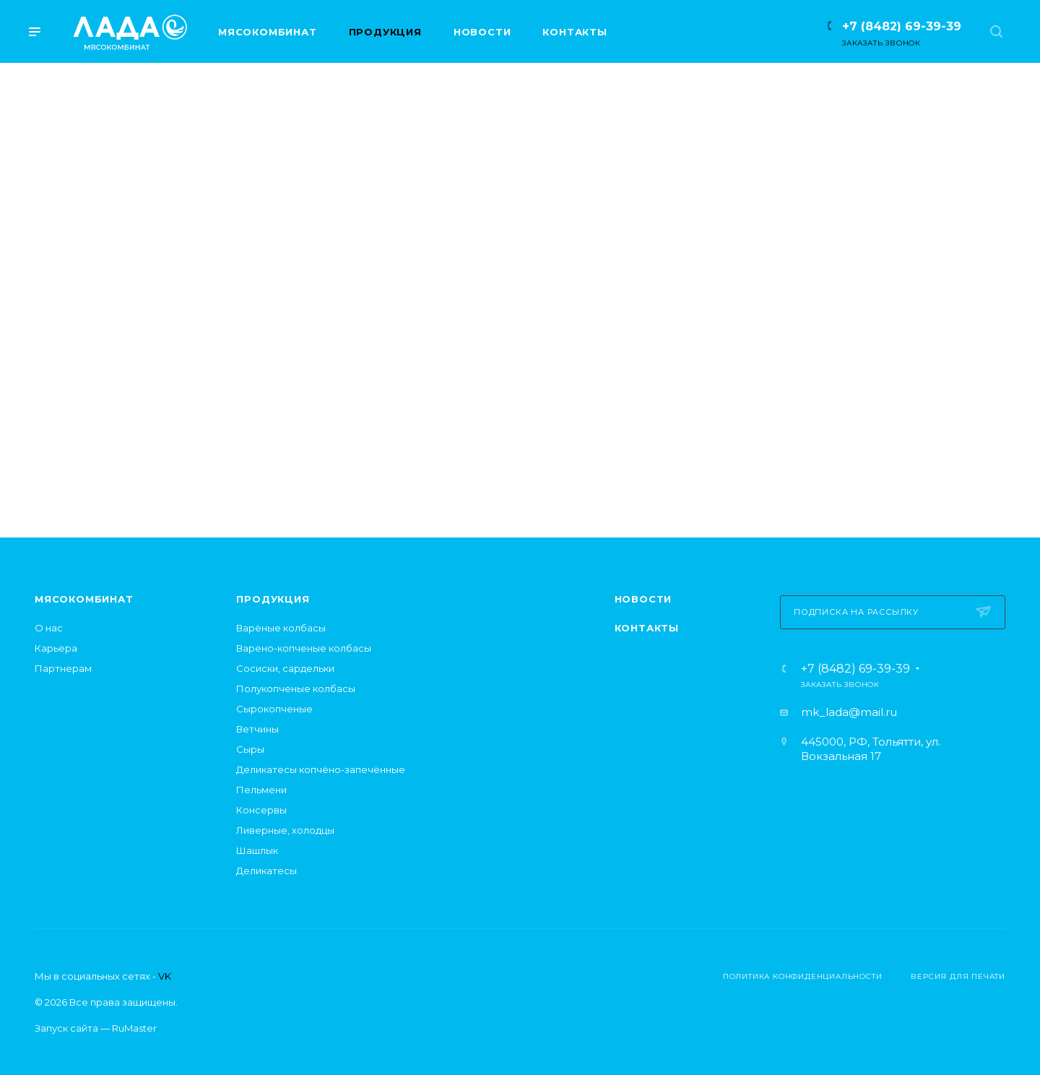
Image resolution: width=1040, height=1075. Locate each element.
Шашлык (257, 850)
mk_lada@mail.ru (849, 712)
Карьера (56, 648)
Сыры (250, 749)
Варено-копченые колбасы (303, 648)
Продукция (272, 599)
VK (164, 976)
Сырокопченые (274, 708)
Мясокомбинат (84, 599)
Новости (643, 599)
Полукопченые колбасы (295, 688)
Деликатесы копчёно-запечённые (320, 769)
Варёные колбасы (281, 628)
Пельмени (261, 789)
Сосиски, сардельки (285, 668)
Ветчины (257, 729)
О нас (49, 628)
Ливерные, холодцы (285, 830)
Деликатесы (266, 870)
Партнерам (63, 668)
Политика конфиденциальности (803, 976)
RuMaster (134, 1028)
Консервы (261, 810)
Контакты (647, 628)
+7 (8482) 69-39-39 (901, 26)
